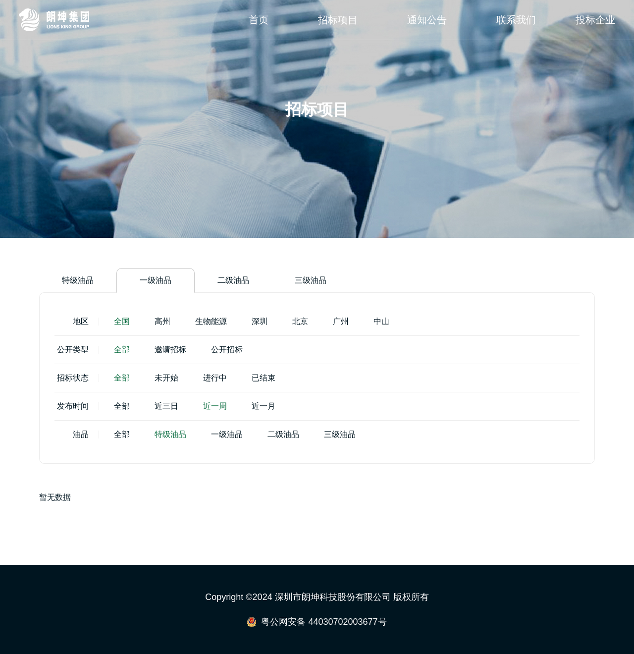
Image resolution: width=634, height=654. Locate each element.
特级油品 (78, 280)
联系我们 (516, 19)
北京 (300, 321)
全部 (122, 349)
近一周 (215, 406)
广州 (341, 321)
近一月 (263, 406)
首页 (258, 19)
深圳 (259, 321)
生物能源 (211, 321)
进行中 (215, 378)
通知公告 (427, 19)
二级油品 (233, 280)
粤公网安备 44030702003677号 (323, 622)
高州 (162, 321)
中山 (381, 321)
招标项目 (338, 19)
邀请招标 (170, 349)
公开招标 (227, 349)
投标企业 (595, 20)
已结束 (263, 378)
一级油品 (155, 280)
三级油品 (310, 280)
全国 (122, 321)
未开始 (166, 378)
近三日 (166, 406)
